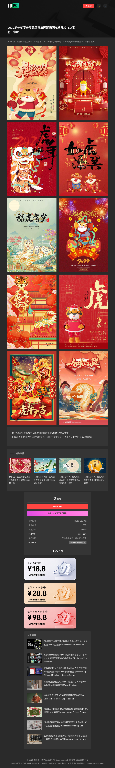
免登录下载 (57, 506)
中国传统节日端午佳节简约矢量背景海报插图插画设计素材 (44, 480)
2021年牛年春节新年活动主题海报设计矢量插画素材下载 (19, 480)
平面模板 (37, 41)
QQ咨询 (57, 550)
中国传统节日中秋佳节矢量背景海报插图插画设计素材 (94, 480)
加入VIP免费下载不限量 (57, 513)
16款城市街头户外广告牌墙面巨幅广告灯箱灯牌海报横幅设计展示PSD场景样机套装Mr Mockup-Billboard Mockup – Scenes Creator (65, 671)
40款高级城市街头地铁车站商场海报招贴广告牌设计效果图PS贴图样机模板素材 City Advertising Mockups (65, 658)
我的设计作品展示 (24, 41)
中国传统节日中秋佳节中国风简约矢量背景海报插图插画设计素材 (69, 480)
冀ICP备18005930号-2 (78, 760)
